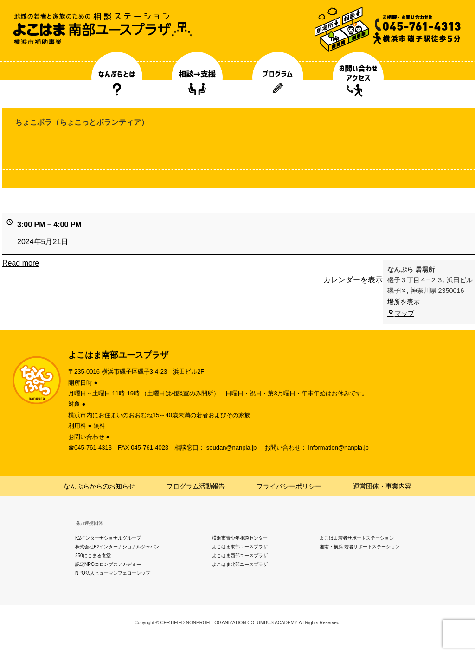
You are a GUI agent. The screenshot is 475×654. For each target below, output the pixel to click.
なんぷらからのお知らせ (99, 486)
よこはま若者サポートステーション (357, 537)
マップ (400, 313)
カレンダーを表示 (353, 280)
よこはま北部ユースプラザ (240, 564)
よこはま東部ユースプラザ (240, 546)
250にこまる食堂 (93, 555)
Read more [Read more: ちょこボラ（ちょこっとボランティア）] (20, 263)
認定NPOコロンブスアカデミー (108, 564)
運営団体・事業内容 (382, 486)
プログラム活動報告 (196, 486)
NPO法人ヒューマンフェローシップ (112, 573)
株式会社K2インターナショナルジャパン (117, 546)
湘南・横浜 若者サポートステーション (360, 546)
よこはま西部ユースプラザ (240, 555)
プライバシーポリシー (289, 486)
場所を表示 (403, 301)
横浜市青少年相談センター (240, 537)
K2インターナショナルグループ (108, 537)
